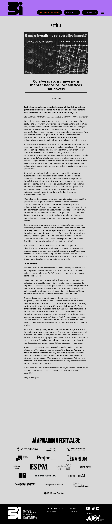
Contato (90, 12)
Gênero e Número (73, 350)
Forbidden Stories (72, 227)
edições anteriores (55, 508)
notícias (73, 508)
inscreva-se (51, 511)
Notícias (72, 12)
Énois (26, 352)
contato (73, 511)
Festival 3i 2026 (49, 12)
